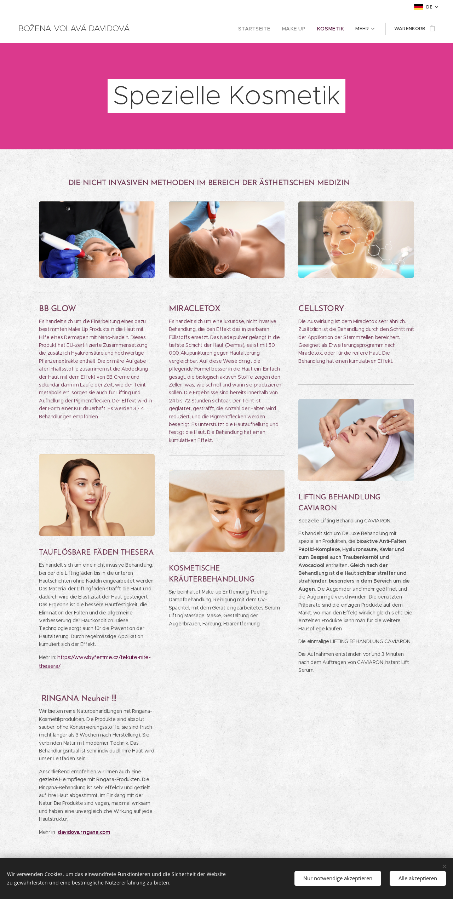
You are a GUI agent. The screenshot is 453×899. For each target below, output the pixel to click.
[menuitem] (262, 29)
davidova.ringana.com (84, 832)
